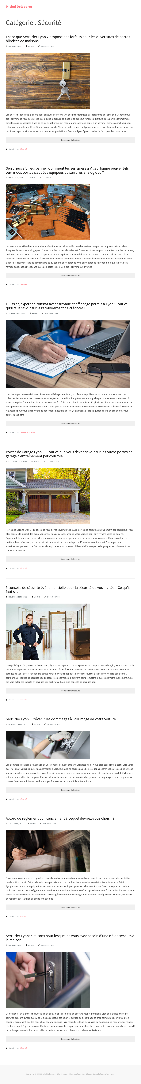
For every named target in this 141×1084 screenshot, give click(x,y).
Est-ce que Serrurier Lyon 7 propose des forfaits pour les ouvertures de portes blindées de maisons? (68, 38)
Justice (32, 433)
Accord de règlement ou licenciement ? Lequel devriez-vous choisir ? (60, 818)
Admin (31, 46)
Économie (24, 433)
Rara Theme (87, 1074)
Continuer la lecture (70, 140)
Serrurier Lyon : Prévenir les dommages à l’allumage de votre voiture (61, 718)
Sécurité (23, 149)
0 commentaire (47, 46)
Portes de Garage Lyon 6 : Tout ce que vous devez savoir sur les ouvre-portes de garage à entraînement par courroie (69, 453)
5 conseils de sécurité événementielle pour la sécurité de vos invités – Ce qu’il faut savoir (68, 589)
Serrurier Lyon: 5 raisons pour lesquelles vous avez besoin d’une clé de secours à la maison (70, 937)
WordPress (109, 1074)
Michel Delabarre (19, 6)
